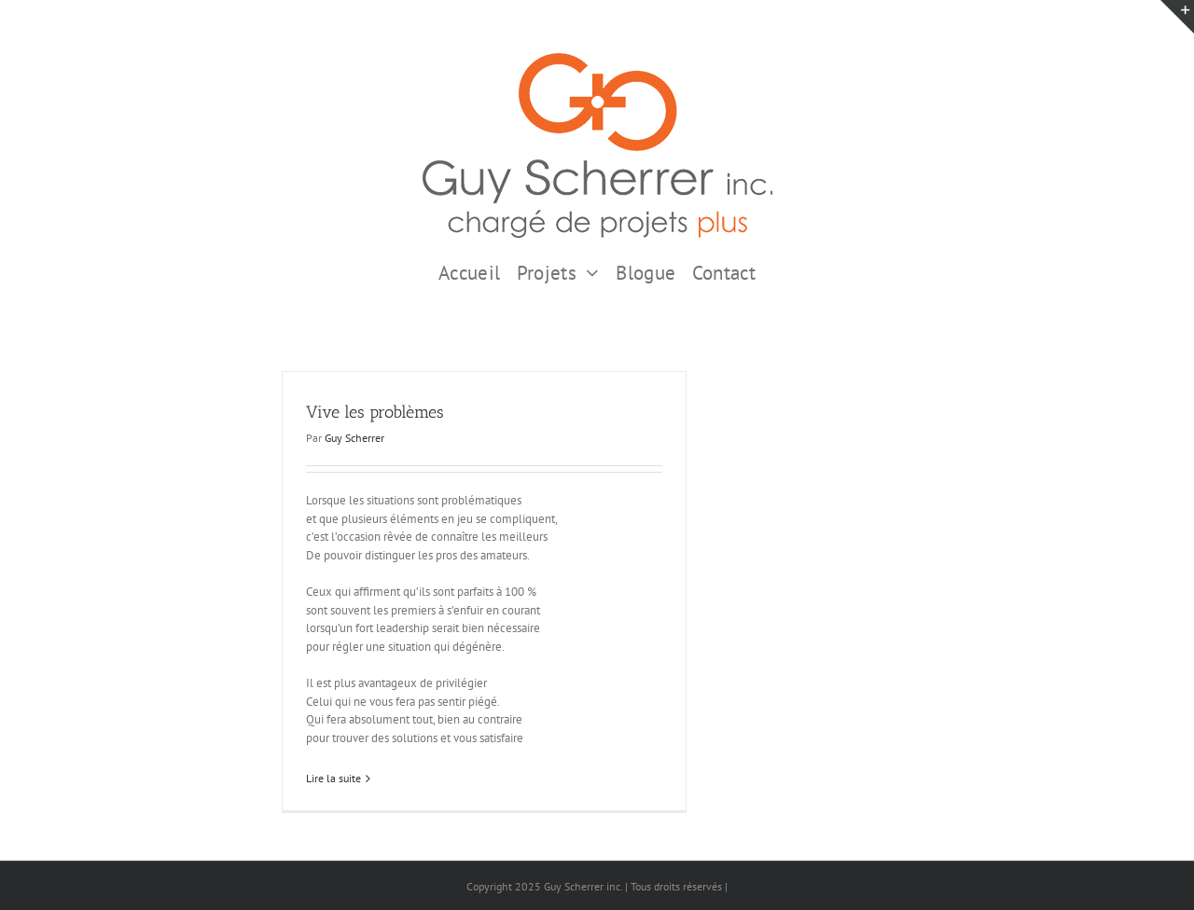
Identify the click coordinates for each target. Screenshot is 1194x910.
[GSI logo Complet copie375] (597, 59)
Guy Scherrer (354, 438)
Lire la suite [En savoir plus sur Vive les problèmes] (333, 778)
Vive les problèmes (375, 412)
